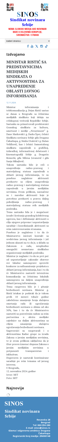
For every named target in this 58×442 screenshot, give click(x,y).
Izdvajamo (15, 54)
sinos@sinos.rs (42, 427)
